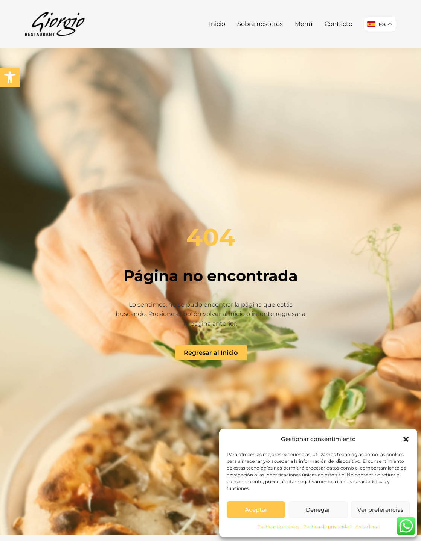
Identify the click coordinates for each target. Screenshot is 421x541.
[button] (10, 77)
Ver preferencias (380, 509)
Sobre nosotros (260, 23)
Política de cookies (278, 526)
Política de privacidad (327, 526)
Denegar (318, 509)
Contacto (338, 23)
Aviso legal (367, 526)
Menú (304, 23)
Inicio (217, 23)
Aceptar (256, 509)
